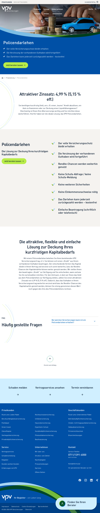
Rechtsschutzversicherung (44, 415)
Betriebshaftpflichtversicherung (79, 419)
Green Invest (6, 427)
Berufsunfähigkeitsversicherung (13, 419)
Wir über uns (39, 452)
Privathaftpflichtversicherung (12, 439)
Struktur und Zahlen (42, 456)
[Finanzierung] (10, 78)
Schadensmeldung (8, 456)
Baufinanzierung (41, 439)
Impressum (5, 506)
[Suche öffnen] (95, 9)
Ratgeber (5, 460)
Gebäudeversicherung (76, 427)
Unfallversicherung (42, 419)
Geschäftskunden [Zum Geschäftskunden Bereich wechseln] (20, 2)
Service (46, 9)
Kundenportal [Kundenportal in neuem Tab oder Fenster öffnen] (91, 2)
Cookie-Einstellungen (29, 506)
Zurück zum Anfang (50, 360)
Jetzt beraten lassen (16, 65)
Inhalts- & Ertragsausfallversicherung (82, 423)
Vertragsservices (8, 452)
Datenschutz (15, 506)
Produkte (37, 9)
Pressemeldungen (41, 464)
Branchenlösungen (75, 435)
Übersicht (28, 509)
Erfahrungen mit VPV (9, 468)
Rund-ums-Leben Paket (10, 415)
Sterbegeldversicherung (10, 435)
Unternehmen (57, 9)
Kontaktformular (74, 464)
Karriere (38, 468)
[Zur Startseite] (10, 9)
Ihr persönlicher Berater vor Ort (79, 468)
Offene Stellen (40, 472)
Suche (91, 9)
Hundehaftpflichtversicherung (46, 431)
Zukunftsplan (6, 431)
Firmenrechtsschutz (75, 431)
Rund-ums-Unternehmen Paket (79, 415)
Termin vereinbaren (82, 391)
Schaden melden (18, 391)
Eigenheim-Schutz (41, 427)
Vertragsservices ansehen (50, 391)
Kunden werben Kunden (10, 464)
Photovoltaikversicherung (44, 435)
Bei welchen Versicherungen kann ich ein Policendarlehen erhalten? (69, 321)
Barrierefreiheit (43, 506)
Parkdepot (5, 423)
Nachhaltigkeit (40, 460)
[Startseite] (2, 78)
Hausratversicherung (42, 423)
